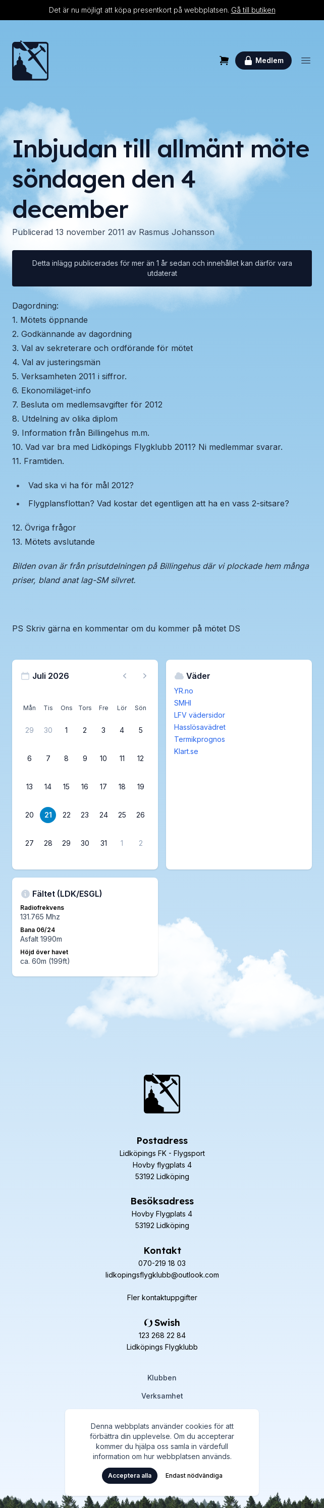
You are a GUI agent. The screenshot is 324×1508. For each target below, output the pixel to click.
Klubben (162, 1377)
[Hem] (30, 60)
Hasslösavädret (200, 727)
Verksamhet (162, 1395)
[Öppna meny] (306, 60)
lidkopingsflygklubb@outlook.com (162, 1274)
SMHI (182, 703)
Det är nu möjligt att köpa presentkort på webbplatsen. (162, 10)
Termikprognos (199, 739)
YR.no (183, 690)
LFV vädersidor (199, 715)
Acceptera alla (129, 1475)
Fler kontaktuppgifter (162, 1297)
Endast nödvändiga (194, 1475)
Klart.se (186, 751)
